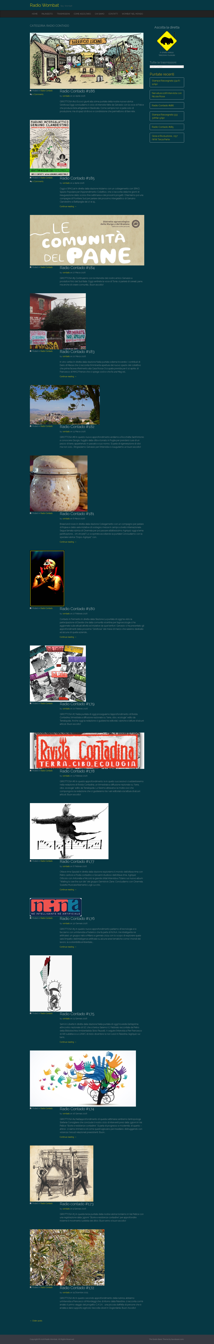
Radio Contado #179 (77, 704)
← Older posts (36, 1321)
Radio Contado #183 (77, 351)
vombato (66, 96)
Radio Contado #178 (77, 771)
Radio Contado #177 (77, 861)
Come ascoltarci (82, 14)
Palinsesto (47, 14)
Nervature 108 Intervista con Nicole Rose (167, 95)
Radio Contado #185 (77, 178)
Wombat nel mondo (132, 14)
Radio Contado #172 (77, 1288)
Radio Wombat (44, 5)
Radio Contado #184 (77, 267)
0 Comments (37, 94)
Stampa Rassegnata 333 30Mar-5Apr (165, 116)
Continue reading (68, 206)
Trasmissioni (63, 14)
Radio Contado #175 (77, 1014)
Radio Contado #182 (77, 426)
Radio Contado (47, 91)
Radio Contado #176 (77, 918)
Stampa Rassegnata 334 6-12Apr (166, 82)
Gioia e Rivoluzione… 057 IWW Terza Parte (165, 138)
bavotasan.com (177, 1339)
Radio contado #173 (76, 1204)
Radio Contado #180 (77, 608)
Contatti (113, 14)
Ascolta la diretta (166, 27)
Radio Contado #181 (77, 513)
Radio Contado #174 (77, 1109)
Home (35, 14)
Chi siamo (99, 14)
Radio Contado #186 (77, 91)
